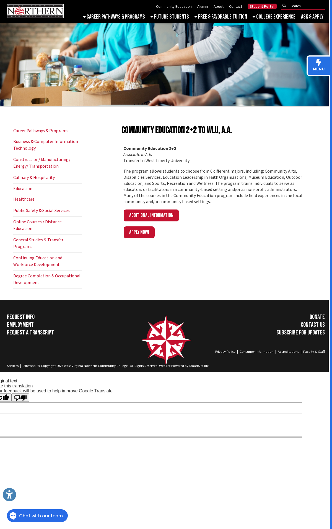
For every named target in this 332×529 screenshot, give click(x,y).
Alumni (202, 6)
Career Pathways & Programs (114, 16)
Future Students (170, 16)
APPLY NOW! (139, 232)
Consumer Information (257, 351)
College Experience (274, 16)
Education (22, 189)
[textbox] (304, 5)
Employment (20, 325)
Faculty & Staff (314, 351)
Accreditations (288, 351)
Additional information (151, 215)
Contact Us (313, 325)
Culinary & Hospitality (34, 178)
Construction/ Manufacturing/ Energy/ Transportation (42, 163)
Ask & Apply (312, 16)
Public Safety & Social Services (41, 211)
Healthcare (24, 199)
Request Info (21, 317)
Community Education (174, 6)
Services (13, 365)
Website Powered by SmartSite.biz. (184, 365)
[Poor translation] (20, 397)
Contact (235, 6)
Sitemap (30, 365)
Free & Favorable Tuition (220, 16)
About (219, 6)
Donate (317, 317)
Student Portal (262, 6)
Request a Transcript (30, 332)
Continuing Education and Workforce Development (37, 261)
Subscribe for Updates (300, 332)
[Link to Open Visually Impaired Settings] (9, 494)
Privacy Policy (225, 351)
